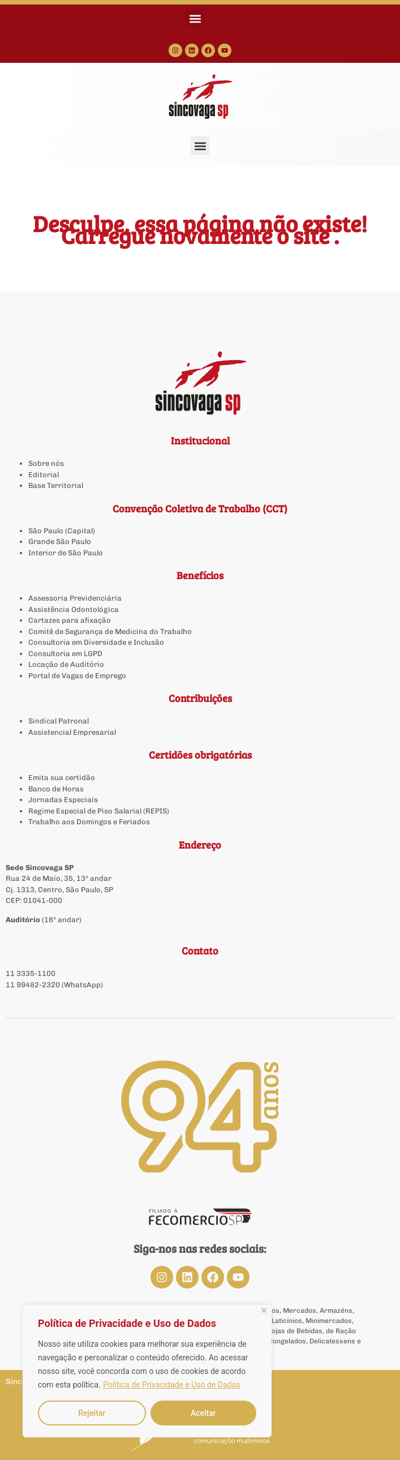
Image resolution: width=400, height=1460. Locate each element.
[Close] (263, 1310)
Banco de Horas (56, 789)
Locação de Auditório (66, 664)
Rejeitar (91, 1413)
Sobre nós (46, 463)
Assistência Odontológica (73, 609)
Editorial (43, 474)
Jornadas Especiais (63, 799)
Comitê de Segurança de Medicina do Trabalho (110, 631)
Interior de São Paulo (65, 553)
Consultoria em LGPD (65, 653)
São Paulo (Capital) (61, 530)
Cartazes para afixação (69, 620)
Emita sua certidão (61, 777)
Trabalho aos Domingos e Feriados (90, 821)
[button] (195, 18)
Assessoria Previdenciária (75, 598)
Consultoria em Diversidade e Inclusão (96, 642)
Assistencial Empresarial (72, 732)
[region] (147, 1371)
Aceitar (203, 1413)
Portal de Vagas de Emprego (77, 675)
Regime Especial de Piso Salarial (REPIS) (98, 811)
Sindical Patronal (58, 721)
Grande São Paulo (59, 541)
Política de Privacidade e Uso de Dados (171, 1384)
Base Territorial (55, 485)
